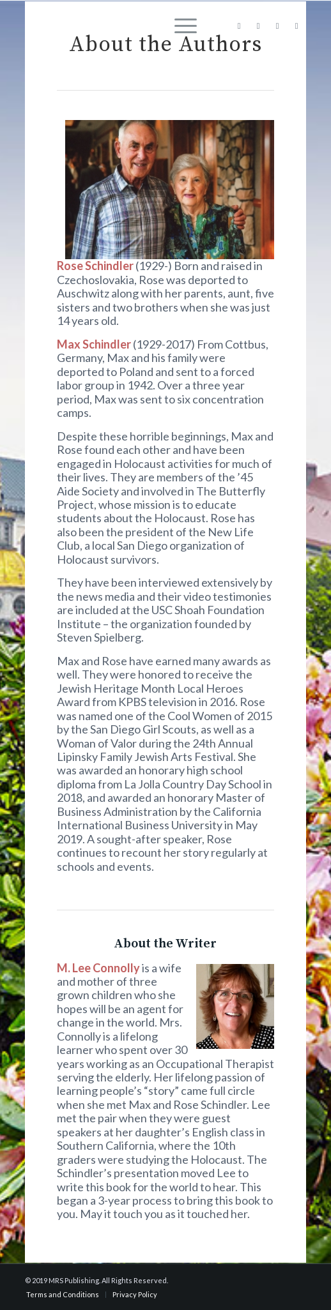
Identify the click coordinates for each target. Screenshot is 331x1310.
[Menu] (179, 25)
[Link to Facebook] (239, 26)
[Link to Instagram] (258, 26)
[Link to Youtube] (296, 26)
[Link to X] (277, 26)
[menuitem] (179, 25)
